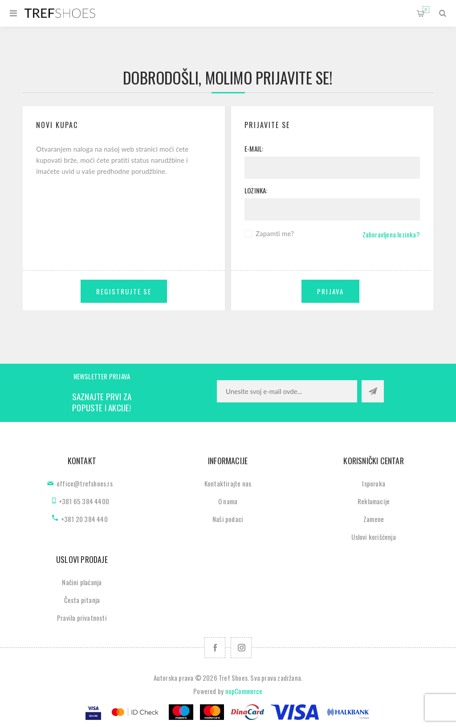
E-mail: (253, 148)
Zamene (373, 519)
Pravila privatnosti (82, 618)
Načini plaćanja (82, 582)
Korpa (426, 9)
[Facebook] (214, 647)
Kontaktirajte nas (227, 483)
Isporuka (373, 483)
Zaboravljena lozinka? (391, 234)
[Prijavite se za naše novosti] (287, 391)
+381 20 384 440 (84, 519)
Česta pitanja (82, 600)
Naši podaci (227, 519)
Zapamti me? (275, 233)
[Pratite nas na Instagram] (241, 647)
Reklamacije (374, 501)
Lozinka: (256, 190)
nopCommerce (244, 691)
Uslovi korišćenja (373, 537)
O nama (227, 501)
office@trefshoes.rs (85, 483)
